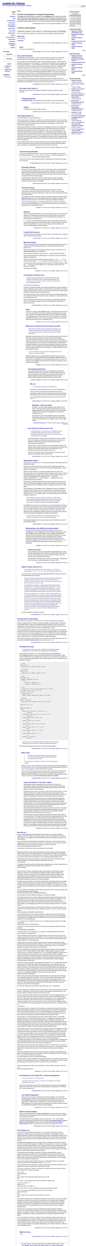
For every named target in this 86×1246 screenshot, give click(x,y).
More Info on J (21, 832)
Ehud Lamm (37, 94)
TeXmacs (26, 257)
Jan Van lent (37, 42)
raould (38, 321)
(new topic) (12, 31)
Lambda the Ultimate (13, 3)
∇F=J (28, 505)
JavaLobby (34, 1243)
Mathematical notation (31, 460)
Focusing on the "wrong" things (27, 618)
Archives (12, 47)
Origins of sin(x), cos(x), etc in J (32, 566)
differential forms (26, 198)
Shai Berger (37, 84)
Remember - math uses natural (42, 405)
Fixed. (21, 47)
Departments (11, 33)
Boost (35, 773)
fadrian (39, 827)
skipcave (38, 1070)
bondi (64, 632)
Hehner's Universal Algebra (28, 1111)
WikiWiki (27, 1245)
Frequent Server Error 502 (78, 41)
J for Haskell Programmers (30, 1094)
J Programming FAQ (27, 100)
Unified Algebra (30, 1121)
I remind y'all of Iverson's (32, 232)
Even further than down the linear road (40, 428)
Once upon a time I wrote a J (28, 88)
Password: (9, 58)
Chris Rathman (36, 102)
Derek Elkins (37, 523)
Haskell (42, 1245)
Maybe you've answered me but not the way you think (43, 326)
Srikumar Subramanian (40, 422)
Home (13, 14)
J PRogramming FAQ (28, 98)
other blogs (58, 23)
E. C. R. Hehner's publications (41, 1113)
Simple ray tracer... (25, 1231)
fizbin (38, 147)
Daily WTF (49, 1243)
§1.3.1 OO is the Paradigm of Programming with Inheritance (78, 117)
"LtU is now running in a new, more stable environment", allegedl (77, 124)
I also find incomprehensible (28, 151)
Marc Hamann (37, 304)
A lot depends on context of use (34, 275)
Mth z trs (33, 383)
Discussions (12, 22)
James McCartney (35, 162)
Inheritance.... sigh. (76, 112)
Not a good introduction (25, 56)
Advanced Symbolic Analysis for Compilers (47, 775)
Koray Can (37, 227)
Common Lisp (36, 1245)
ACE (47, 314)
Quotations (12, 41)
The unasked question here (36, 369)
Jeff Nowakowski (36, 614)
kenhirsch (37, 1125)
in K (21, 1233)
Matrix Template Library (32, 639)
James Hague (37, 23)
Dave (39, 562)
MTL (30, 773)
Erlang (31, 1245)
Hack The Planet (27, 1243)
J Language (20, 40)
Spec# (28, 309)
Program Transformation (57, 1245)
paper (21, 16)
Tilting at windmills (76, 80)
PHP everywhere (56, 1243)
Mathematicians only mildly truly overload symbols (42, 528)
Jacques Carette (36, 642)
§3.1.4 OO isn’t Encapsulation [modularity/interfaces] (77, 107)
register (58, 42)
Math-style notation (30, 242)
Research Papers (10, 37)
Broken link (21, 36)
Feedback (12, 16)
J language (47, 16)
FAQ (14, 18)
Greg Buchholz (36, 748)
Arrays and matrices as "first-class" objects (38, 782)
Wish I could (25, 752)
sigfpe (38, 207)
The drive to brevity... (28, 187)
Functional (52, 23)
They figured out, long (26, 646)
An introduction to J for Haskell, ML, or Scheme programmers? (39, 1075)
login (53, 42)
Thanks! (26, 107)
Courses (13, 35)
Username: (9, 54)
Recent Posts (11, 28)
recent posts (8, 76)
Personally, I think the (28, 167)
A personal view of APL (47, 573)
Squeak (47, 1245)
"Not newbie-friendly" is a (25, 116)
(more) (62, 1243)
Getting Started (11, 20)
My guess (27, 211)
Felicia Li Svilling (36, 379)
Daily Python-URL (42, 1243)
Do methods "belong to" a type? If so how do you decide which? (78, 95)
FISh (50, 632)
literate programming (29, 251)
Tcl (50, 1245)
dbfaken (38, 270)
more (83, 50)
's (48, 632)
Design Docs (11, 39)
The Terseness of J (23, 1130)
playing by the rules (34, 549)
